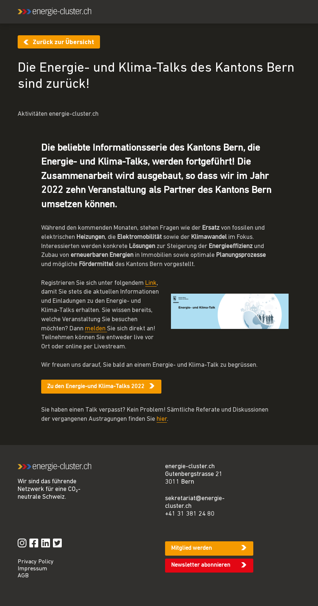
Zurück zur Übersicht (63, 42)
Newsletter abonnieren (200, 565)
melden (96, 329)
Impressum (32, 569)
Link (151, 283)
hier (162, 419)
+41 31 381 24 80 (190, 514)
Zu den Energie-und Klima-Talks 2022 (95, 387)
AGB (23, 576)
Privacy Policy (36, 562)
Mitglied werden (191, 548)
